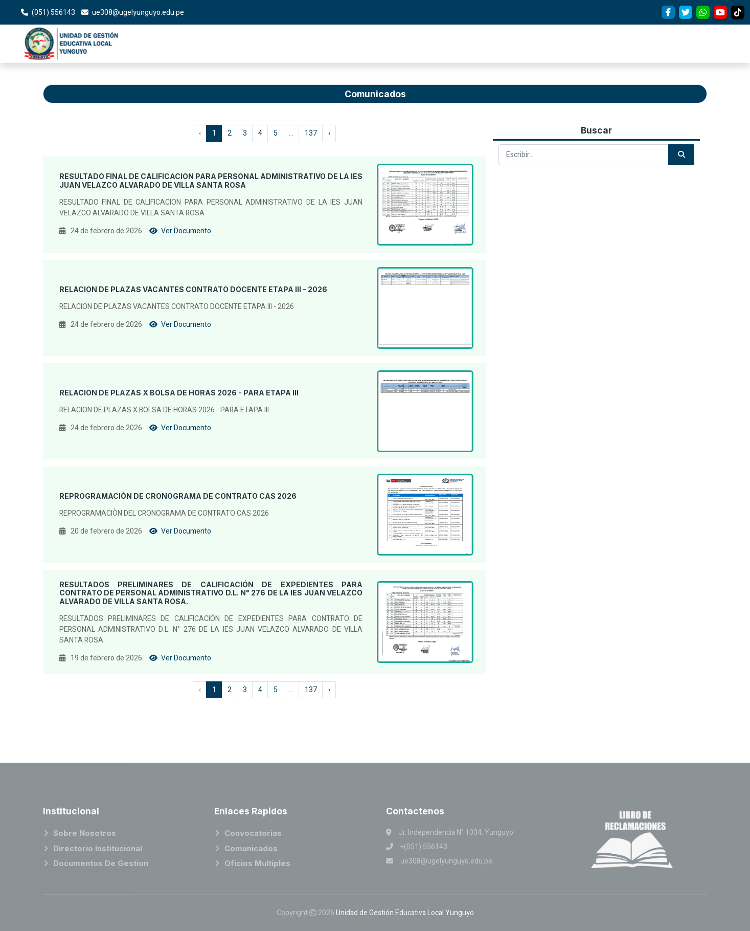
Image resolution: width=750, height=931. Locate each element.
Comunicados (251, 848)
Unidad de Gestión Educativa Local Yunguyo (405, 912)
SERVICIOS (719, 43)
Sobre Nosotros (84, 833)
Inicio (425, 38)
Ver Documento (180, 231)
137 (311, 133)
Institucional (471, 35)
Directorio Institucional (97, 848)
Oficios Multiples (257, 863)
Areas (527, 30)
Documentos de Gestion (100, 863)
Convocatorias (588, 23)
